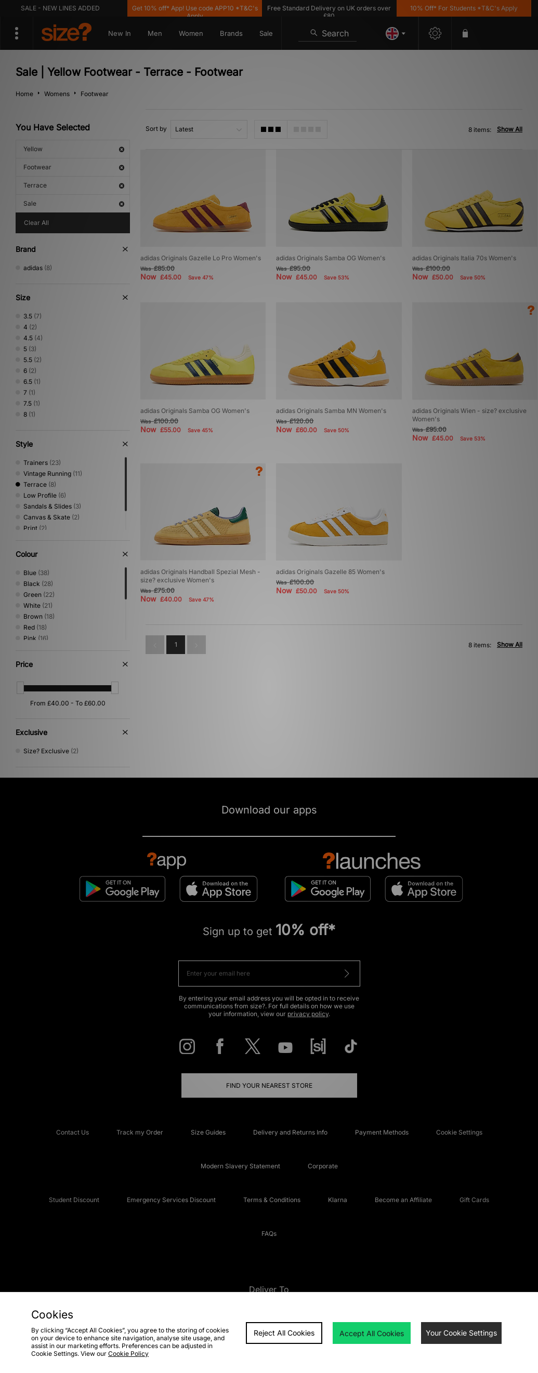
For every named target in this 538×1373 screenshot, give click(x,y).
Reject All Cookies (284, 1332)
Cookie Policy (128, 1353)
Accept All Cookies (371, 1333)
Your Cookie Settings (461, 1332)
